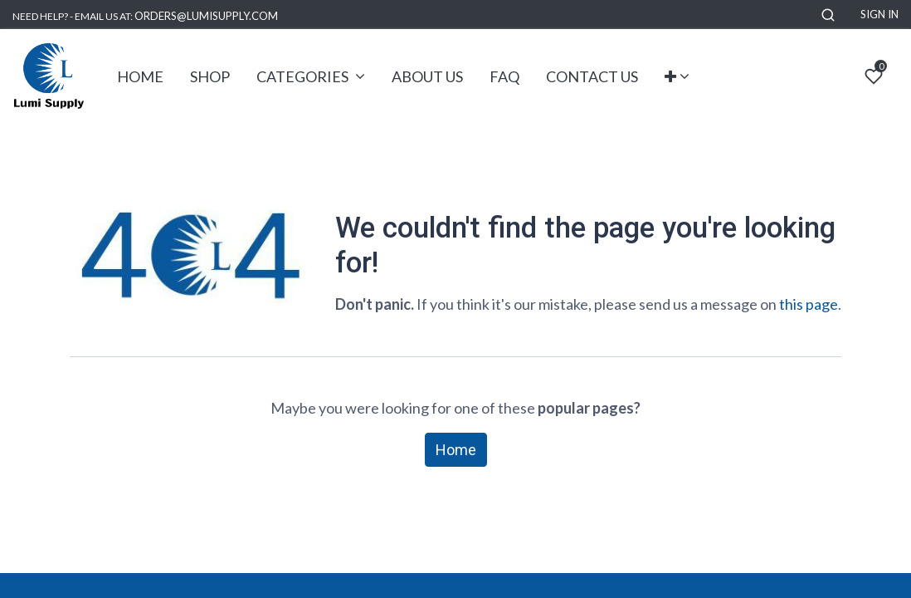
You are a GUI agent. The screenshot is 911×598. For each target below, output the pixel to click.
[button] (828, 14)
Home (456, 449)
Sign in (879, 14)
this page (808, 304)
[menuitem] (140, 77)
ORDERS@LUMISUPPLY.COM (206, 15)
